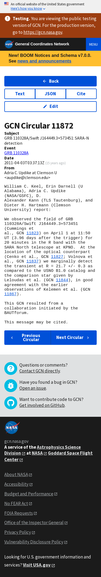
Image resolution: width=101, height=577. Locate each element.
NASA (37, 453)
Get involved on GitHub (42, 405)
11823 (32, 233)
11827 (57, 257)
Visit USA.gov (37, 565)
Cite (81, 94)
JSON (50, 94)
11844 (62, 280)
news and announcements (44, 61)
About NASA (16, 474)
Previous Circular (25, 337)
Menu (93, 44)
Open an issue (32, 388)
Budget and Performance (28, 494)
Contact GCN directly (39, 371)
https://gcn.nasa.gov (42, 32)
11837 (32, 261)
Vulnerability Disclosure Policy (33, 542)
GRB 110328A (16, 152)
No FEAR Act (16, 503)
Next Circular (73, 337)
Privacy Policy (17, 532)
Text (20, 94)
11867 (10, 294)
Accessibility (16, 484)
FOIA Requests (18, 513)
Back (50, 81)
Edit (50, 106)
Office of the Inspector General (34, 522)
